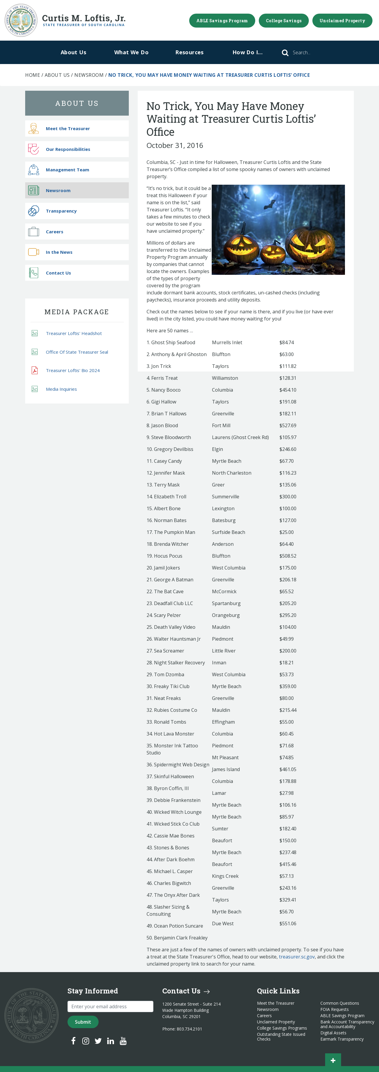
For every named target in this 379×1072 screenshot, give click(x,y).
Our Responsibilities (59, 148)
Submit (83, 1022)
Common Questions (339, 1003)
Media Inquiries (54, 389)
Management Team (58, 169)
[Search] (309, 52)
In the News (50, 252)
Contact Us (49, 272)
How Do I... (247, 52)
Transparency (52, 210)
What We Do (131, 52)
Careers (45, 231)
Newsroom (89, 75)
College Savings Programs (282, 1028)
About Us (73, 52)
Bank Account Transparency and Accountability (347, 1024)
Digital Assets (333, 1032)
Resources (189, 52)
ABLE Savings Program (222, 20)
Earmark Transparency (342, 1039)
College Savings (284, 20)
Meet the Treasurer (59, 128)
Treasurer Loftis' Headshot (67, 333)
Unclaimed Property (342, 20)
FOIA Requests (334, 1009)
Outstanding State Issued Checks (281, 1036)
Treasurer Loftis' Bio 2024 (66, 370)
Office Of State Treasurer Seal (70, 352)
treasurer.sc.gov (297, 956)
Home (32, 75)
